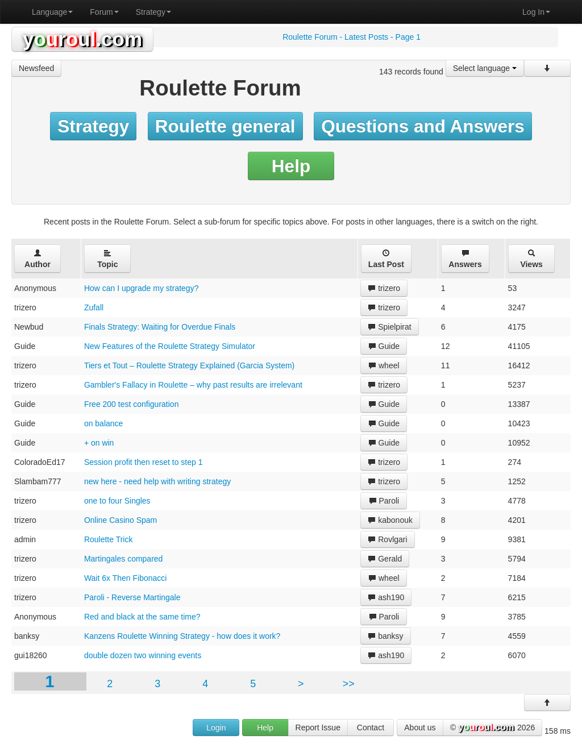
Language (52, 11)
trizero (384, 288)
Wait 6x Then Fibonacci (125, 578)
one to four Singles (117, 500)
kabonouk (390, 520)
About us (419, 727)
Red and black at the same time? (142, 616)
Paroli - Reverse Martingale (132, 597)
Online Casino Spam (120, 520)
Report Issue (318, 727)
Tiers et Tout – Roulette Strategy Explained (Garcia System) (189, 365)
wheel (383, 365)
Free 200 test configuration (131, 404)
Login (216, 727)
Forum (104, 11)
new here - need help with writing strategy (157, 481)
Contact (370, 727)
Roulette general (225, 126)
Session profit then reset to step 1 (143, 462)
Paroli (384, 500)
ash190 (386, 597)
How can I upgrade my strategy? (141, 288)
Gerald (385, 558)
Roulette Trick (108, 539)
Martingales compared (123, 558)
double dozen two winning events (142, 655)
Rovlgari (387, 539)
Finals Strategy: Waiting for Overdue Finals (159, 326)
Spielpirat (389, 326)
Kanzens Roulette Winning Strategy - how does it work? (182, 636)
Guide (384, 346)
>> (349, 683)
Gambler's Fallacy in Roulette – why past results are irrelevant (193, 384)
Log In (536, 11)
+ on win (99, 442)
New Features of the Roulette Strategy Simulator (169, 346)
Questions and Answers (423, 126)
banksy (385, 636)
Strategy (153, 11)
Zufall (93, 307)
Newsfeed (36, 68)
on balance (103, 423)
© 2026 (492, 728)
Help (291, 166)
